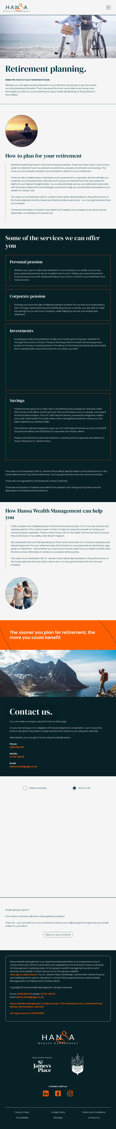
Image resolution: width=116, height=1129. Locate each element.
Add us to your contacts (58, 934)
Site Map (58, 1117)
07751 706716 (17, 756)
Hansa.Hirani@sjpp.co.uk (23, 766)
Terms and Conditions (93, 1112)
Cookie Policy (58, 1112)
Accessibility (22, 1117)
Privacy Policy (22, 1112)
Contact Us (94, 1117)
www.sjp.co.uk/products (23, 974)
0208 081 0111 (17, 747)
